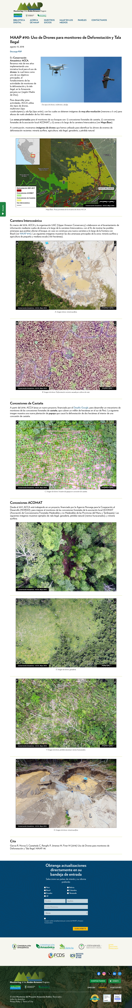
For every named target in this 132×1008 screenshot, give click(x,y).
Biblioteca (19, 21)
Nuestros (49, 21)
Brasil (48, 890)
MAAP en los (66, 21)
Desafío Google (81, 407)
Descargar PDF (16, 51)
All (47, 896)
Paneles (82, 20)
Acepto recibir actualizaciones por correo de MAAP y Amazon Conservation (63, 922)
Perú (48, 887)
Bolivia (71, 887)
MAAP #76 (25, 233)
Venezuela (73, 893)
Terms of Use (28, 1001)
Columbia (73, 890)
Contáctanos (99, 20)
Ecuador (49, 893)
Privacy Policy (15, 1001)
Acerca (34, 21)
